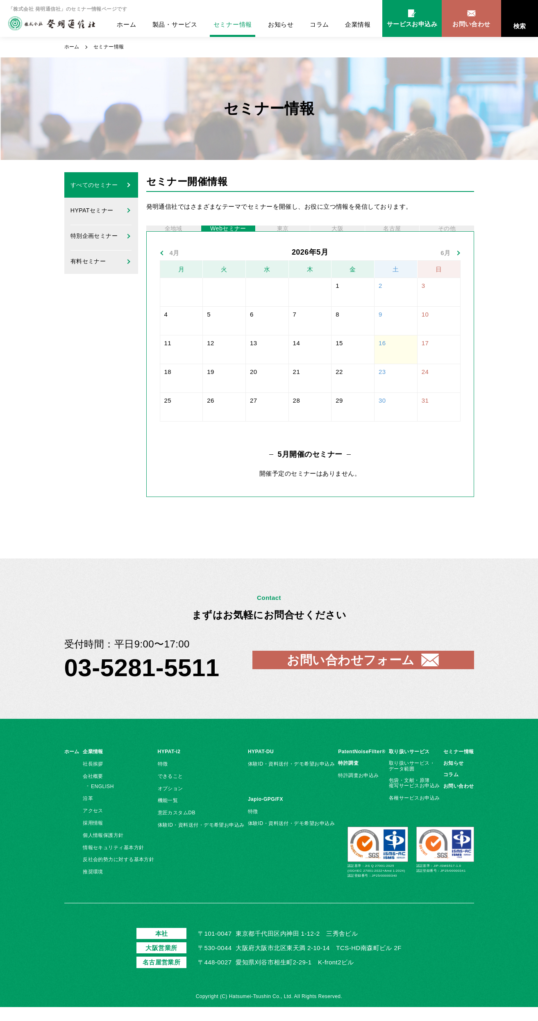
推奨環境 (93, 886)
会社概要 (93, 790)
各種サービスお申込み (414, 812)
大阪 (337, 235)
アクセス (93, 824)
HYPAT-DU (261, 765)
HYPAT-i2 (169, 765)
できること (170, 790)
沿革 (88, 812)
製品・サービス (174, 24)
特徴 (163, 778)
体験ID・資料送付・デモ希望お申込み (201, 839)
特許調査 (348, 777)
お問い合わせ (458, 799)
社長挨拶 (93, 778)
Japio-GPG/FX (265, 813)
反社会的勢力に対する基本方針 (118, 873)
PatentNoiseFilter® (362, 765)
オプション (170, 802)
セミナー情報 (232, 24)
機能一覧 (168, 814)
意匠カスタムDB (176, 827)
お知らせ (281, 24)
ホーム (126, 24)
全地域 (173, 235)
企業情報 (358, 24)
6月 (445, 266)
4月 (174, 266)
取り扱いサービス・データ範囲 (412, 780)
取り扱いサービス (409, 765)
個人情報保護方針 (103, 849)
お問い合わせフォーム (351, 674)
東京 (283, 235)
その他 (446, 235)
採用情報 (93, 837)
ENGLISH (102, 800)
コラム (319, 24)
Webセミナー (228, 235)
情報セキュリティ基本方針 (113, 861)
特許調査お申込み (358, 789)
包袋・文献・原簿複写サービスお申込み (414, 796)
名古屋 (392, 235)
